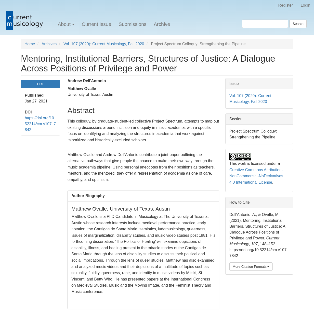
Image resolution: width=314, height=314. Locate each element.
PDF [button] (40, 84)
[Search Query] (265, 24)
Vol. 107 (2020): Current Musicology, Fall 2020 (104, 44)
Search (298, 24)
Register (285, 5)
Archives (49, 44)
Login (305, 5)
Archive (162, 24)
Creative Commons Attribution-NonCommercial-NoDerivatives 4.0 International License (256, 176)
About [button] (66, 24)
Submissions (132, 24)
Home (30, 44)
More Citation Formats (251, 267)
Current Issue (96, 24)
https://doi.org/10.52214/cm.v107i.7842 (40, 124)
